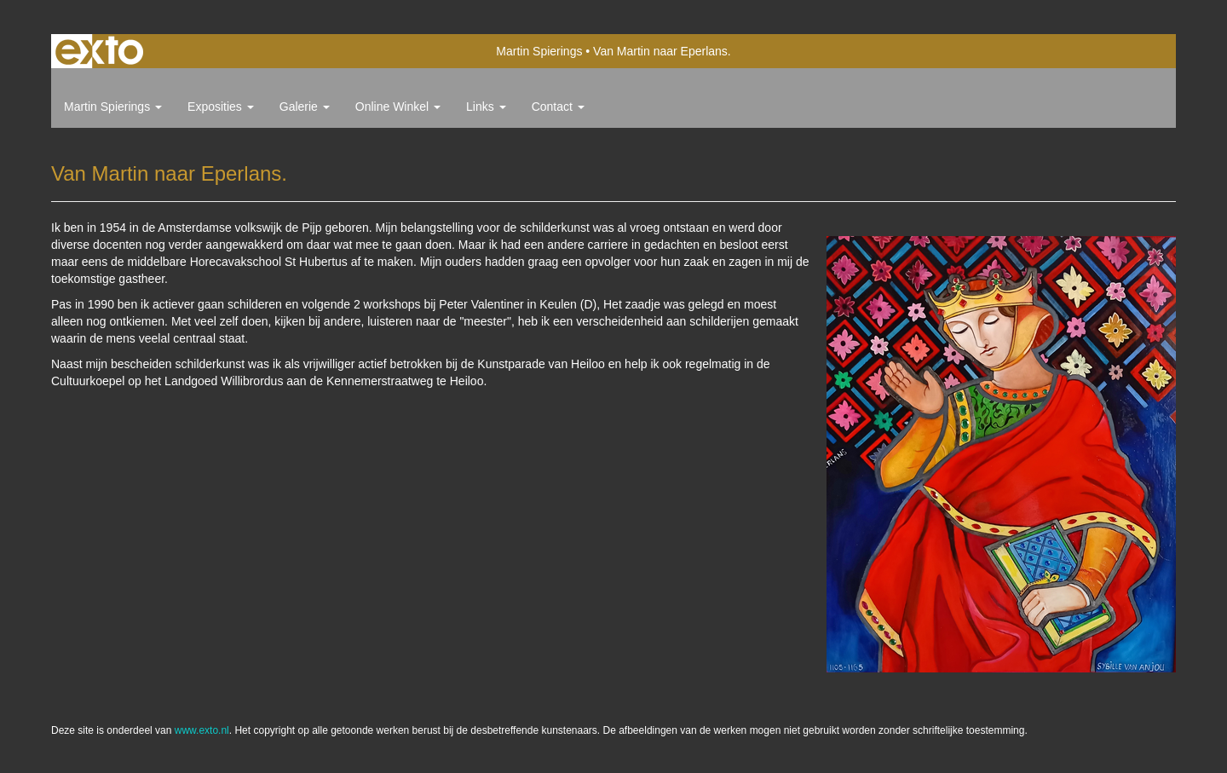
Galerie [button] (304, 106)
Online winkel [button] (398, 106)
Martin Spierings (539, 51)
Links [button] (486, 106)
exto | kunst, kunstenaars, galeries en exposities (99, 51)
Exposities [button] (220, 106)
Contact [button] (558, 106)
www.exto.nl (202, 730)
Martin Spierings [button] (113, 106)
